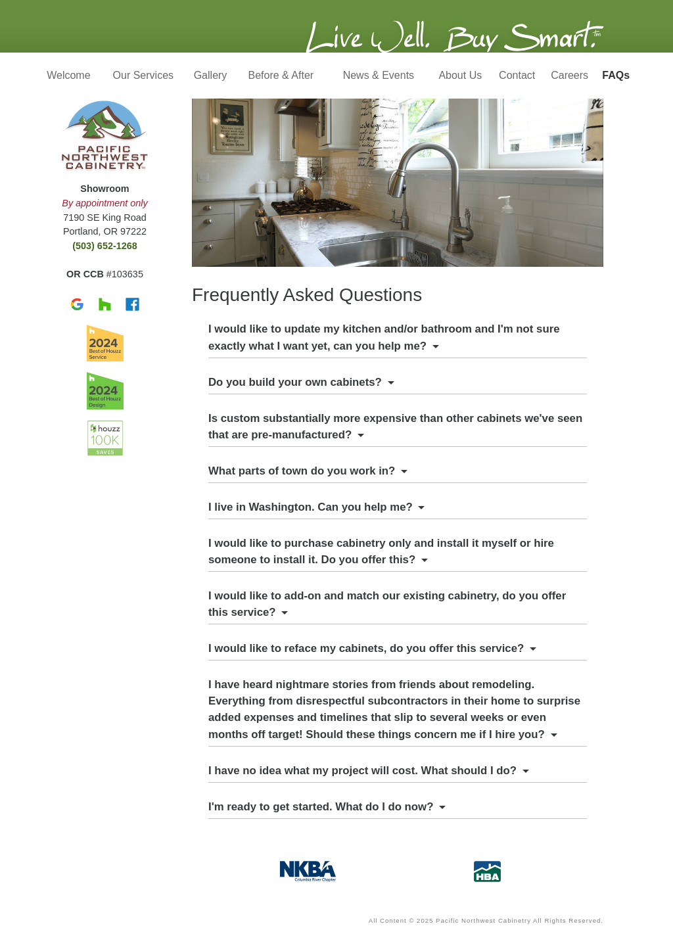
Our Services (143, 75)
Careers (569, 75)
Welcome (68, 75)
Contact (517, 75)
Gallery (210, 75)
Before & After (281, 75)
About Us (460, 75)
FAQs (616, 75)
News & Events (378, 75)
